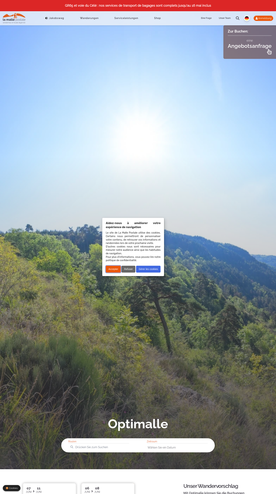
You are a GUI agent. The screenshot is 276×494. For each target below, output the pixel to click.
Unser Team (225, 18)
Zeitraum (152, 441)
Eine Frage (206, 18)
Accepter (113, 269)
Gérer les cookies (148, 269)
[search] (237, 18)
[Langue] (247, 18)
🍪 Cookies (12, 488)
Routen (72, 441)
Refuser (128, 269)
